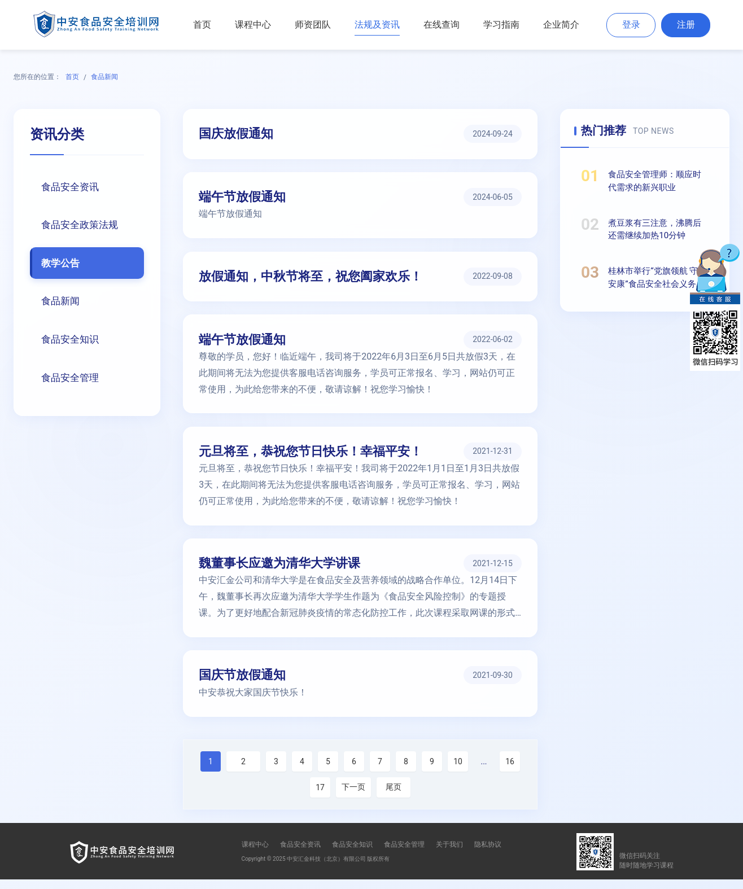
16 (509, 771)
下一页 (353, 796)
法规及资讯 (377, 24)
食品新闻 (104, 77)
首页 (202, 24)
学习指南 (501, 24)
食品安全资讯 (71, 186)
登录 (631, 24)
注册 (686, 24)
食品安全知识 (71, 340)
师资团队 (313, 24)
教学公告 (61, 263)
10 (457, 771)
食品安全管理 (71, 378)
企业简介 (561, 24)
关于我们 (449, 854)
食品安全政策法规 (82, 225)
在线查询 (441, 24)
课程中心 (253, 24)
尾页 (393, 796)
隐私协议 (487, 854)
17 (320, 797)
